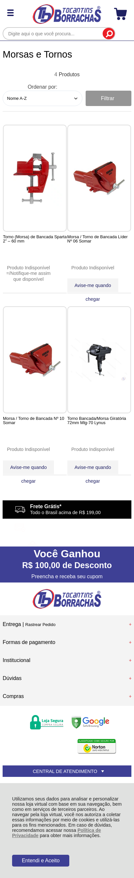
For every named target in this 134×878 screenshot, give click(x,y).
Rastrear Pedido (40, 624)
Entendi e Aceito (41, 860)
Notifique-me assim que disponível (30, 276)
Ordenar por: (43, 87)
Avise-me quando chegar (93, 287)
